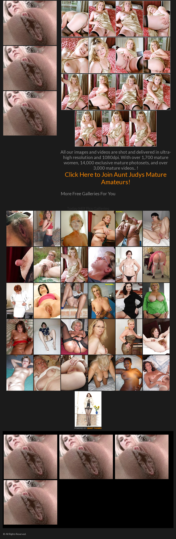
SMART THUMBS (94, 428)
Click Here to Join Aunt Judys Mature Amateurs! (116, 178)
